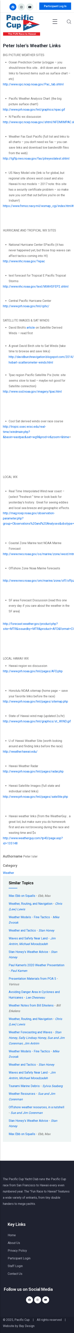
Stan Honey (46, 930)
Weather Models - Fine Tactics (29, 917)
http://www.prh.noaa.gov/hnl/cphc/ (26, 306)
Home (12, 1235)
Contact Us (15, 1274)
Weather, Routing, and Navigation (30, 903)
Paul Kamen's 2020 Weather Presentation (36, 965)
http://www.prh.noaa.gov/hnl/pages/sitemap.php (35, 701)
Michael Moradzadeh (33, 944)
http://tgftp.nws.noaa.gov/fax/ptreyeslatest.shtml (36, 158)
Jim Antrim (31, 1043)
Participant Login (19, 1258)
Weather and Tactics (22, 930)
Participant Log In (55, 6)
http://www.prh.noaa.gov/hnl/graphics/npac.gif (34, 109)
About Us (14, 1243)
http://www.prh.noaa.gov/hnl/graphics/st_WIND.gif (37, 721)
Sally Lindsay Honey (32, 1038)
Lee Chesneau (35, 997)
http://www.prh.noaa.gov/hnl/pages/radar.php (33, 771)
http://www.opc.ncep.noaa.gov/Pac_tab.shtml (33, 84)
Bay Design (26, 1326)
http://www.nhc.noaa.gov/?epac (24, 261)
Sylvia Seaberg (52, 1086)
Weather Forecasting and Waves (30, 1032)
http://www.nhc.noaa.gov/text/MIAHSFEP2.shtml (35, 286)
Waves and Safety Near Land (28, 938)
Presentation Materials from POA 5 (32, 978)
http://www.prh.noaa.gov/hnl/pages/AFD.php (33, 671)
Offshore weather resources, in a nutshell (36, 1107)
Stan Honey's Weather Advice (28, 952)
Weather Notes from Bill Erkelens (31, 1005)
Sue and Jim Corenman (27, 1113)
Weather (8, 873)
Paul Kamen (19, 971)
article (31, 327)
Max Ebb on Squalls (22, 896)
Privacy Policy (17, 1250)
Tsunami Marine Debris (24, 1086)
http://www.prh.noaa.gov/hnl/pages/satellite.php (35, 797)
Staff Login (15, 1266)
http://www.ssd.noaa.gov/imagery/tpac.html (32, 391)
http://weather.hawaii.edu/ (20, 751)
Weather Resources (22, 1094)
